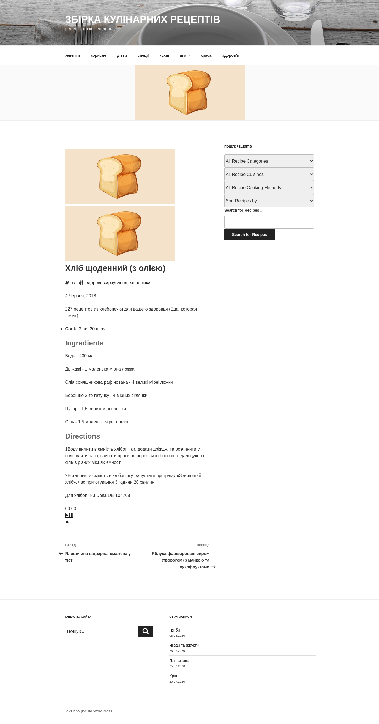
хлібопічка (140, 282)
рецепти (72, 55)
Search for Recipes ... (243, 210)
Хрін (173, 676)
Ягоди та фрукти (184, 645)
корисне (99, 55)
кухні (164, 55)
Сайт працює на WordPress (88, 711)
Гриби (174, 630)
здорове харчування (106, 282)
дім (185, 55)
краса (206, 55)
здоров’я (230, 55)
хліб (76, 282)
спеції (143, 55)
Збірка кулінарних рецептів (142, 19)
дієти (122, 55)
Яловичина (179, 660)
